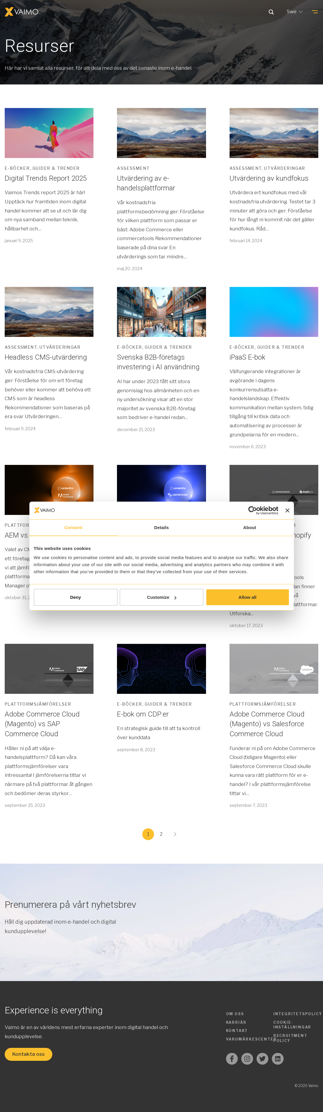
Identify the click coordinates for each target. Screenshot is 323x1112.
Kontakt (237, 1030)
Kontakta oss (28, 1054)
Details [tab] (161, 527)
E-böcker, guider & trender (42, 168)
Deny (75, 597)
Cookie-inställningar (292, 1025)
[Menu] (314, 11)
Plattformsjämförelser (38, 704)
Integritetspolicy (297, 1014)
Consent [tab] (73, 527)
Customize (161, 597)
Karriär (236, 1022)
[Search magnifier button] (271, 11)
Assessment (133, 168)
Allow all (248, 597)
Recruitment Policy (290, 1038)
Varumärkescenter (251, 1039)
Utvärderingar (284, 168)
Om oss (235, 1014)
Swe (295, 11)
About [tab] (249, 527)
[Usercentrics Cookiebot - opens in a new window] (252, 510)
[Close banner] (287, 510)
